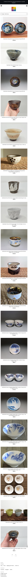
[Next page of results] (16, 554)
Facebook (2, 569)
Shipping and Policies (10, 565)
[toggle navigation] (1, 5)
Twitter (11, 569)
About (4, 565)
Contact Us (17, 565)
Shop (2, 565)
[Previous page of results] (12, 554)
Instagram (7, 569)
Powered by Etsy (3, 576)
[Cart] (26, 6)
